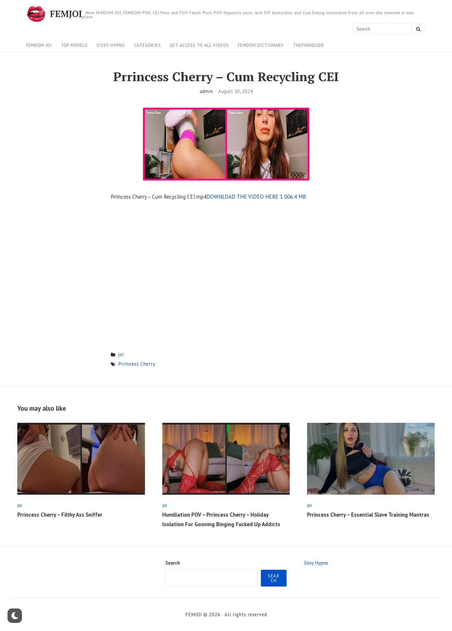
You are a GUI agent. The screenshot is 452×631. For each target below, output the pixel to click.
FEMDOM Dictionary (261, 45)
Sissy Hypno (111, 45)
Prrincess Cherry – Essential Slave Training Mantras (368, 514)
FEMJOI (66, 14)
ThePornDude (308, 45)
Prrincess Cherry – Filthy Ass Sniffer (59, 514)
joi (121, 354)
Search (172, 563)
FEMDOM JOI (39, 45)
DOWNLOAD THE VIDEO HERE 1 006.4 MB (256, 196)
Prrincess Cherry (136, 364)
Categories (147, 45)
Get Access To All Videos (199, 45)
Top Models (74, 45)
